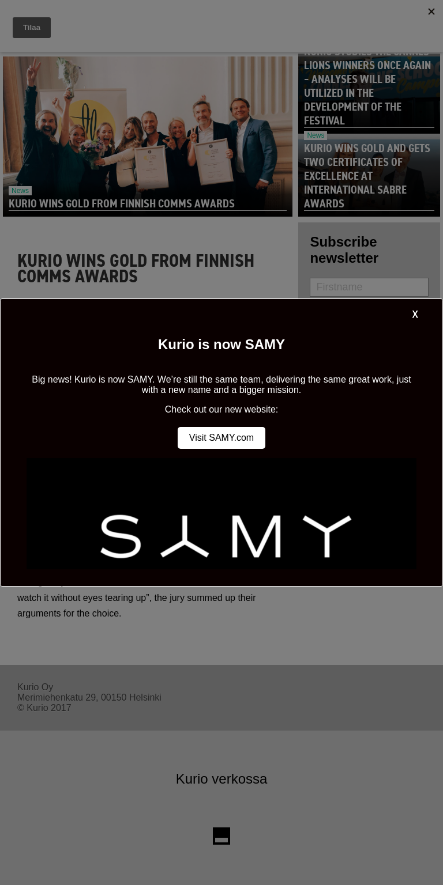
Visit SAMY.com (221, 437)
